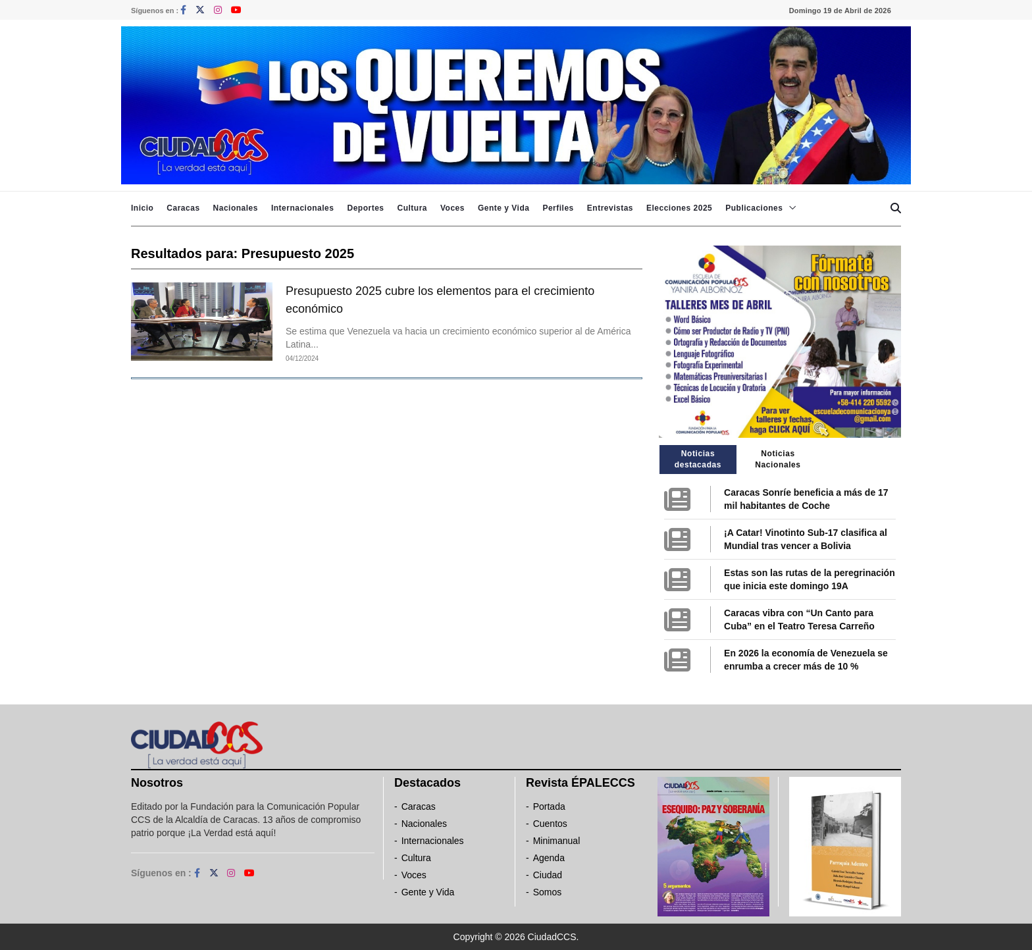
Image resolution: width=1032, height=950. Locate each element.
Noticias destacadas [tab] (698, 459)
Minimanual (556, 840)
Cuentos (550, 823)
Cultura (412, 208)
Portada (549, 806)
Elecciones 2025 (679, 208)
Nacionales (235, 208)
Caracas (183, 208)
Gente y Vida (503, 208)
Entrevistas (610, 208)
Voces (452, 208)
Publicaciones (754, 208)
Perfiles (557, 208)
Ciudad (547, 875)
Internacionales (302, 208)
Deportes (365, 208)
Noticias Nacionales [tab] (777, 459)
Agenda (549, 858)
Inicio (142, 208)
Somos (547, 892)
